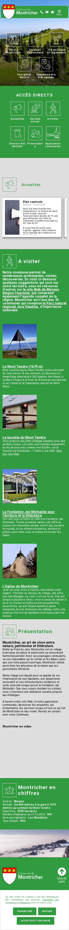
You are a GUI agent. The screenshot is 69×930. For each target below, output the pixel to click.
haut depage (61, 875)
